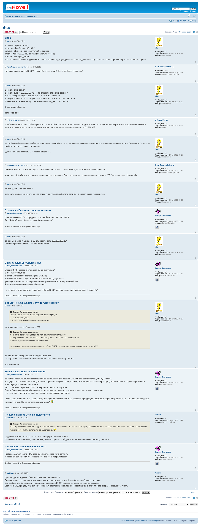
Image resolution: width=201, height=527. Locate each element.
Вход (194, 21)
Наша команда (127, 521)
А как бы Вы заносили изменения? (25, 446)
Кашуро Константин (14, 213)
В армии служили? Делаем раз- (23, 262)
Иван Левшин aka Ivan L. (16, 67)
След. (193, 492)
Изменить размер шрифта (194, 15)
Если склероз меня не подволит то (25, 371)
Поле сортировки (102, 492)
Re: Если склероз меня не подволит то (27, 414)
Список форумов (14, 16)
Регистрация (184, 21)
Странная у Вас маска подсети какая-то (28, 210)
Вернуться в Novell (12, 504)
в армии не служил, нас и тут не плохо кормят (32, 302)
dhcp (6, 27)
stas (8, 41)
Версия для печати (189, 15)
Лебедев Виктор (13, 120)
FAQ (173, 21)
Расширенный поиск (188, 11)
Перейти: (164, 504)
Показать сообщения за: (63, 492)
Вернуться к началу (195, 62)
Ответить (10, 32)
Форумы (27, 16)
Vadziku (10, 418)
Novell (35, 16)
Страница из (185, 32)
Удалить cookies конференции (146, 521)
